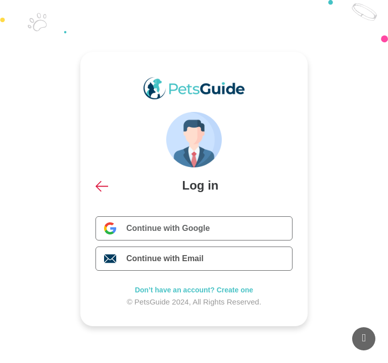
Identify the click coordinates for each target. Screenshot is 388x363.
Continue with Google (168, 228)
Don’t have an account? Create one (194, 290)
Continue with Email (165, 258)
